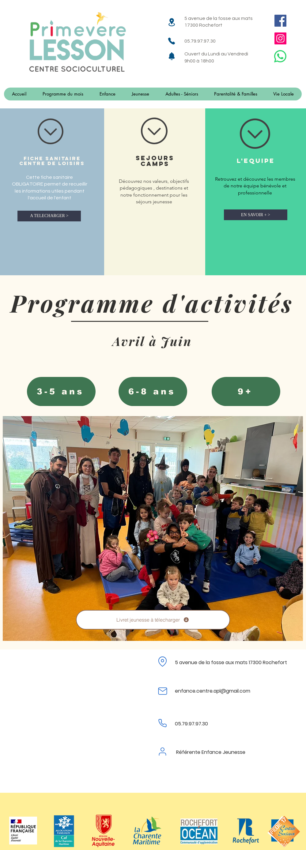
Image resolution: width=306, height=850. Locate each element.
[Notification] (172, 56)
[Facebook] (280, 21)
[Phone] (172, 41)
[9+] (246, 391)
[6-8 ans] (153, 391)
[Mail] (163, 691)
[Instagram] (280, 38)
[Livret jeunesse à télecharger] (153, 620)
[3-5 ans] (61, 391)
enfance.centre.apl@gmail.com (212, 690)
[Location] (172, 22)
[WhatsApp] (280, 56)
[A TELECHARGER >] (49, 216)
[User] (163, 751)
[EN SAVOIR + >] (255, 214)
